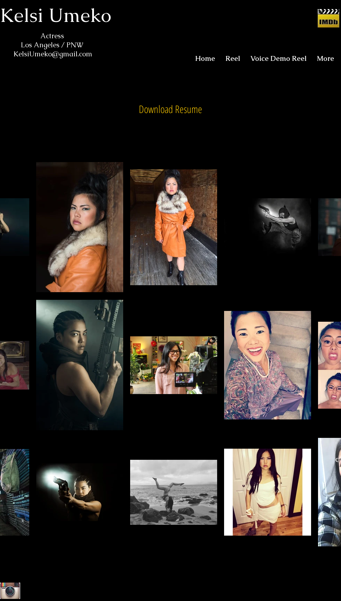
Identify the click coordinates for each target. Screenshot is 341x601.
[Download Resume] (170, 109)
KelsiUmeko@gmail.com (53, 53)
